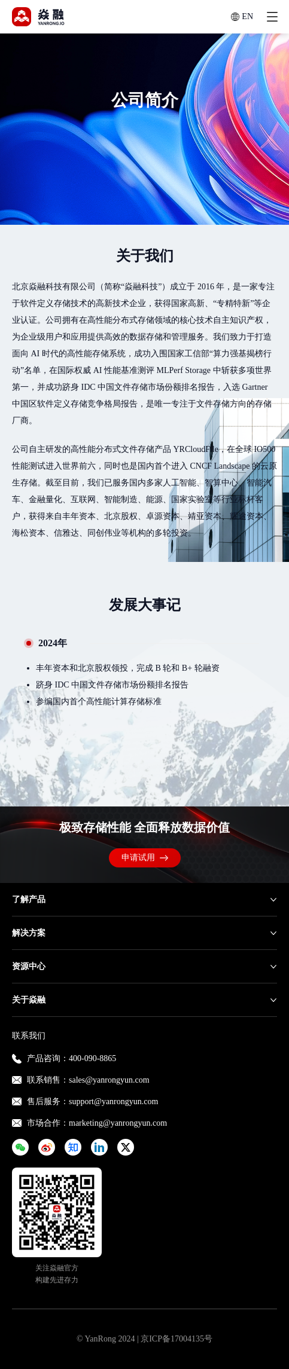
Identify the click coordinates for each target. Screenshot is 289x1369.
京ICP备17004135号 (176, 1338)
